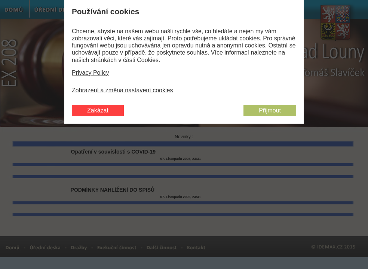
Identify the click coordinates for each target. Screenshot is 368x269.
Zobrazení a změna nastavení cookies (122, 90)
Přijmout (270, 110)
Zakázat (97, 110)
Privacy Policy (90, 72)
